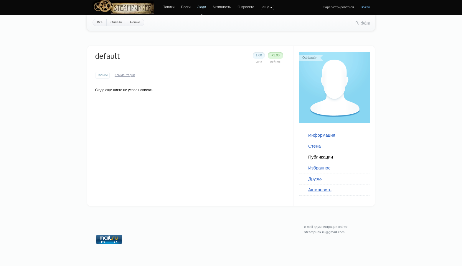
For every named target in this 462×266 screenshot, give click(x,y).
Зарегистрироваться (338, 7)
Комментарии (125, 75)
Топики (168, 7)
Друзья (315, 178)
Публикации (320, 156)
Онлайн (116, 22)
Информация (321, 135)
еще (266, 7)
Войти (365, 7)
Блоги (186, 7)
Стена (314, 145)
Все (100, 22)
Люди (201, 7)
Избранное (319, 167)
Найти (365, 22)
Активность (221, 7)
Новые (135, 22)
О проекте (245, 7)
